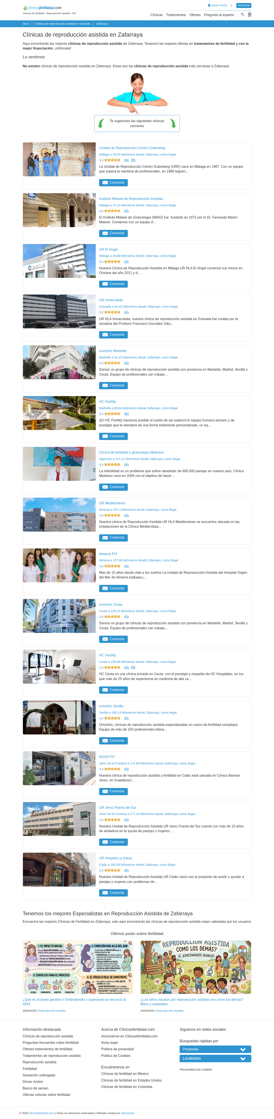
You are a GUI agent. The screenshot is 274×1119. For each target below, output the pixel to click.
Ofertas (195, 15)
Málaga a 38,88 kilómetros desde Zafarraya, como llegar (137, 256)
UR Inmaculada (111, 300)
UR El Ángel (108, 249)
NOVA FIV (107, 757)
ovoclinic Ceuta (110, 604)
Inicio (26, 23)
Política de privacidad (117, 1049)
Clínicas (156, 15)
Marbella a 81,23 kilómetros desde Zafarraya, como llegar (138, 357)
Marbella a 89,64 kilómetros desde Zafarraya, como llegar (138, 408)
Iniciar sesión (217, 5)
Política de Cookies (116, 1056)
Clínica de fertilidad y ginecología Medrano (131, 452)
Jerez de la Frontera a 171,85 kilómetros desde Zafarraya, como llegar (147, 763)
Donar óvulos (33, 1081)
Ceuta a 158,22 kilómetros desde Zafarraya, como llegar (137, 611)
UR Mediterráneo (112, 503)
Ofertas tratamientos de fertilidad (47, 1049)
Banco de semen (35, 1088)
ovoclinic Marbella (112, 351)
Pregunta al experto (219, 15)
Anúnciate (244, 5)
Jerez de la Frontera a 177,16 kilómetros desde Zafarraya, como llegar (147, 814)
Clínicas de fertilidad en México (125, 1074)
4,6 (110, 566)
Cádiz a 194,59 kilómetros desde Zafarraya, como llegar (137, 864)
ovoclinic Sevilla (111, 706)
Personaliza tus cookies (196, 1069)
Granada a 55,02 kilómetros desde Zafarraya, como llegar (138, 306)
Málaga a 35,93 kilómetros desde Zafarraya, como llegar (137, 154)
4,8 (110, 769)
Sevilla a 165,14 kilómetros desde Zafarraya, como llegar (138, 712)
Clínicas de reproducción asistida (48, 1036)
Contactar (113, 182)
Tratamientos (176, 15)
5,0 (110, 160)
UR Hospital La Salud (115, 858)
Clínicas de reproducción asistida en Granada (62, 23)
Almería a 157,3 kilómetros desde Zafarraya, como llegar (138, 509)
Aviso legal (109, 1042)
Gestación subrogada (39, 1075)
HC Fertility (107, 401)
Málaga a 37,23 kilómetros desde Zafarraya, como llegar (137, 205)
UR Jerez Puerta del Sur (117, 807)
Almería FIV (108, 554)
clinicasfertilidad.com (41, 1113)
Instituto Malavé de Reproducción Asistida (131, 199)
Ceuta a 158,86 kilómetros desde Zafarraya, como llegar (137, 662)
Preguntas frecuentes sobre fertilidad (51, 1042)
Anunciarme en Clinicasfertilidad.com (129, 1036)
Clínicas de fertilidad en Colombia (126, 1087)
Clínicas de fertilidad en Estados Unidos (131, 1080)
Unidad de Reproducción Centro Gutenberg (132, 148)
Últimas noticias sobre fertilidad (46, 1095)
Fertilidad (30, 1069)
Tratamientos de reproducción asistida (52, 1056)
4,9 (110, 515)
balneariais (127, 1113)
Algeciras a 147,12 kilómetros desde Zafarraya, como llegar (139, 459)
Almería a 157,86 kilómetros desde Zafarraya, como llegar (138, 560)
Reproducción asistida (52, 1010)
